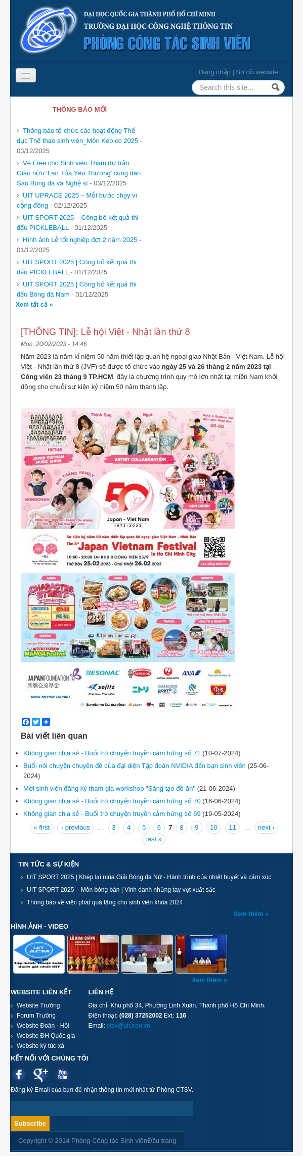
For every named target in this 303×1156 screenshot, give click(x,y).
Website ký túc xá (40, 1045)
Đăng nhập (214, 72)
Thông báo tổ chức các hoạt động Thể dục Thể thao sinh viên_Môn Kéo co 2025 (77, 135)
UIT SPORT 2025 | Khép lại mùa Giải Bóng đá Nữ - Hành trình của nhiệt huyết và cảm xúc (149, 877)
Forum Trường (36, 1015)
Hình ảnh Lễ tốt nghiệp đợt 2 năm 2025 (80, 240)
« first (41, 827)
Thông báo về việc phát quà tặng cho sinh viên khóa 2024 (105, 902)
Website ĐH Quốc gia (46, 1035)
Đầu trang (161, 1140)
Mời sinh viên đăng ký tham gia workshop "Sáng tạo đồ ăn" (109, 788)
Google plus (40, 1074)
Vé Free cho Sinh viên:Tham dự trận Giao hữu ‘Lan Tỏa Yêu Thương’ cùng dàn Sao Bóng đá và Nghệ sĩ (79, 173)
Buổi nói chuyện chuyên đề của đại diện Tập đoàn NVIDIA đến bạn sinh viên (134, 765)
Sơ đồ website (257, 72)
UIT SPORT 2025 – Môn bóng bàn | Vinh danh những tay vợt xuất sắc (121, 889)
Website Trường (38, 1005)
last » (154, 839)
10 (213, 827)
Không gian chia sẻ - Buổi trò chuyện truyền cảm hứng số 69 (112, 813)
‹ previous (75, 827)
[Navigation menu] (26, 75)
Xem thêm (250, 914)
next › (266, 827)
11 (232, 827)
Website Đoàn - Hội (43, 1025)
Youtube (62, 1074)
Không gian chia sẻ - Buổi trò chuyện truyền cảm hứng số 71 (112, 753)
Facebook (19, 1074)
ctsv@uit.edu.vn (128, 1025)
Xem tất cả (33, 304)
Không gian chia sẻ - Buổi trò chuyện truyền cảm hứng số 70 (112, 801)
